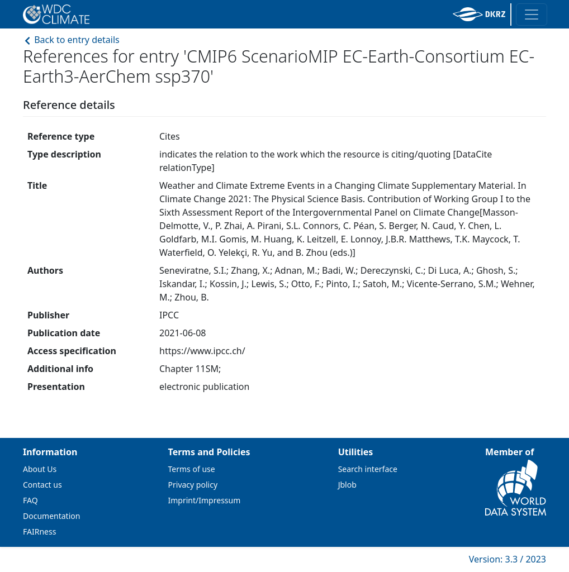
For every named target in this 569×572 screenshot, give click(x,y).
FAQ (30, 500)
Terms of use (191, 469)
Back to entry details (71, 40)
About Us (39, 469)
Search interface (367, 469)
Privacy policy (193, 484)
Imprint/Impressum (204, 500)
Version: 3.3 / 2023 (507, 559)
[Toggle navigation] (531, 14)
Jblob (347, 484)
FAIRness (39, 531)
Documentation (51, 516)
